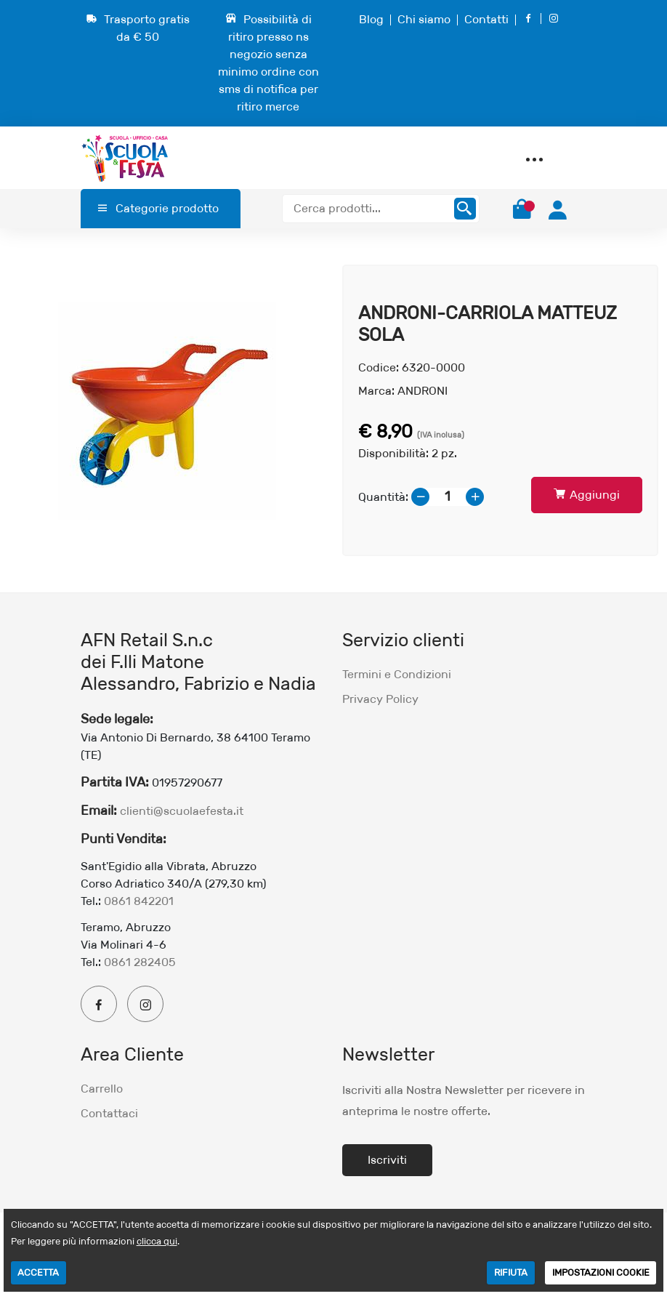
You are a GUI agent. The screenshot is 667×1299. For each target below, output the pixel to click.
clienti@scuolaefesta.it (181, 811)
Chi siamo (423, 19)
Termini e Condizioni (396, 674)
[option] (167, 411)
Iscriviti (387, 1160)
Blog (371, 19)
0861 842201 (139, 901)
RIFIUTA (510, 1272)
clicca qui (157, 1241)
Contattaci (109, 1113)
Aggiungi (587, 495)
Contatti (486, 19)
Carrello (102, 1088)
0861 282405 (140, 962)
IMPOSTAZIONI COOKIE (601, 1272)
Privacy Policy (380, 699)
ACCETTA (38, 1272)
